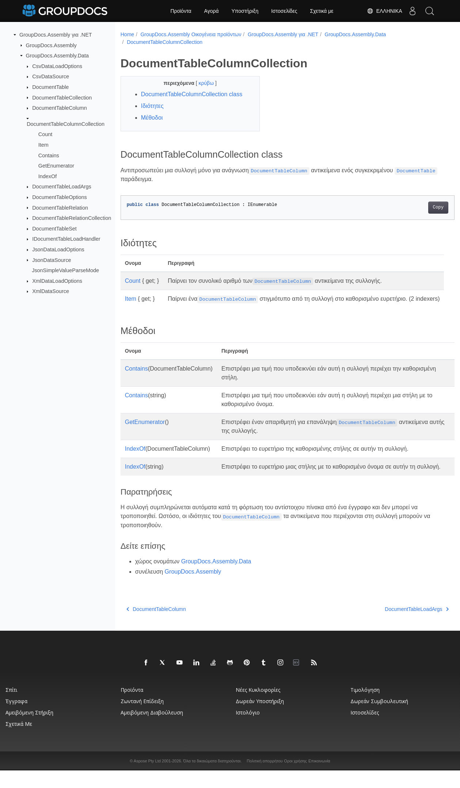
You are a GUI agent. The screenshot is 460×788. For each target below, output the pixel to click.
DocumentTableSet (54, 229)
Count (45, 134)
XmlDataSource (50, 291)
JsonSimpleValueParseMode (65, 270)
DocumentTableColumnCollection (65, 124)
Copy (415, 207)
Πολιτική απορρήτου (264, 778)
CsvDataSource (50, 76)
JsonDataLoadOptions (58, 249)
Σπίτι (11, 707)
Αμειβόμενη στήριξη (29, 730)
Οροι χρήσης (295, 778)
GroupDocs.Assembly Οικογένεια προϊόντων (190, 34)
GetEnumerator (56, 166)
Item (43, 145)
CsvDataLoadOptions (57, 66)
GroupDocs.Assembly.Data (57, 56)
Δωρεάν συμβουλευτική (379, 718)
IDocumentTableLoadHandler (66, 239)
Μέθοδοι (152, 118)
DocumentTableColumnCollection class (191, 94)
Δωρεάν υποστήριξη (260, 718)
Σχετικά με (322, 11)
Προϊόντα (180, 11)
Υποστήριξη (245, 11)
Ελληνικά (382, 11)
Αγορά (211, 11)
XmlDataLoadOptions (57, 281)
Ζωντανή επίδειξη (142, 718)
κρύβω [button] (202, 83)
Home (127, 34)
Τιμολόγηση (365, 707)
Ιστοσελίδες (284, 11)
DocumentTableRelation (60, 207)
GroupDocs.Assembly (51, 45)
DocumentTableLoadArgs (61, 187)
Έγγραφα (16, 718)
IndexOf (47, 176)
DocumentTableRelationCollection (71, 218)
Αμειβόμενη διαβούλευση (152, 730)
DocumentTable (50, 87)
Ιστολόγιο (248, 730)
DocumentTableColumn (59, 108)
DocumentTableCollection (62, 97)
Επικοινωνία (319, 778)
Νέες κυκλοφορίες (258, 707)
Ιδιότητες (152, 106)
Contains (48, 155)
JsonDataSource (51, 260)
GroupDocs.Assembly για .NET (55, 35)
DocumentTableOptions (59, 197)
